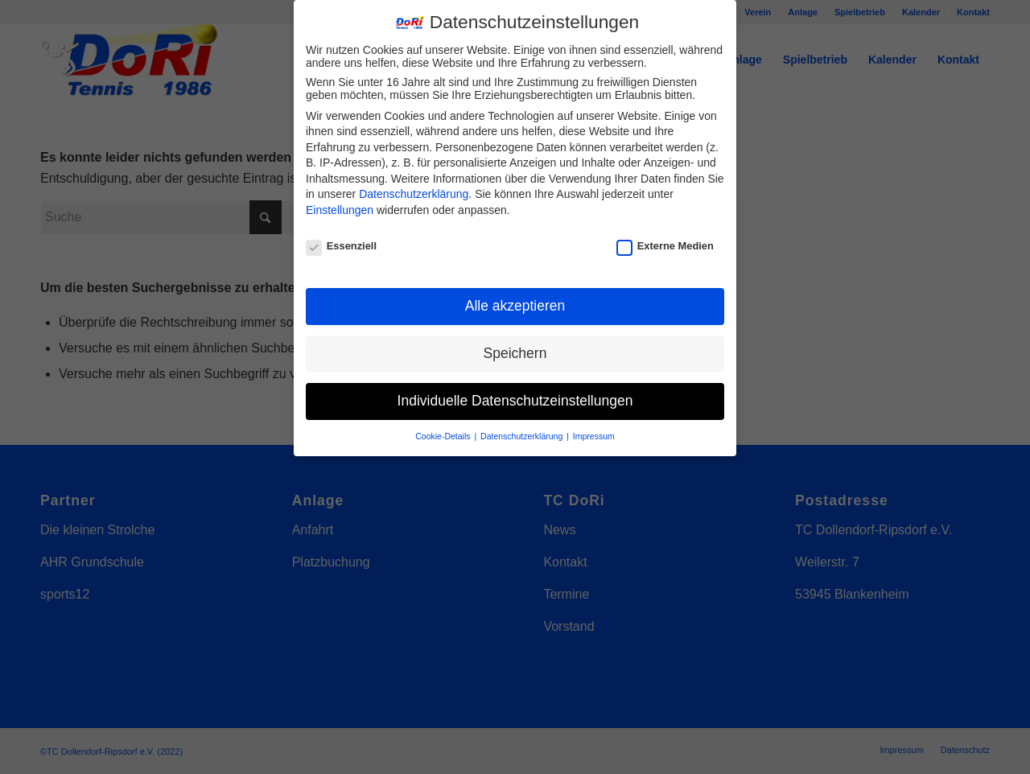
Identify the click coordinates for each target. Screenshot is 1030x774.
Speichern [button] (515, 351)
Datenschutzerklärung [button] (522, 433)
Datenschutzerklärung (413, 191)
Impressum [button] (594, 433)
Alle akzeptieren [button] (515, 303)
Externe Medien (665, 243)
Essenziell (341, 243)
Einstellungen (339, 207)
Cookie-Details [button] (443, 433)
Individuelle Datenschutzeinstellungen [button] (515, 398)
